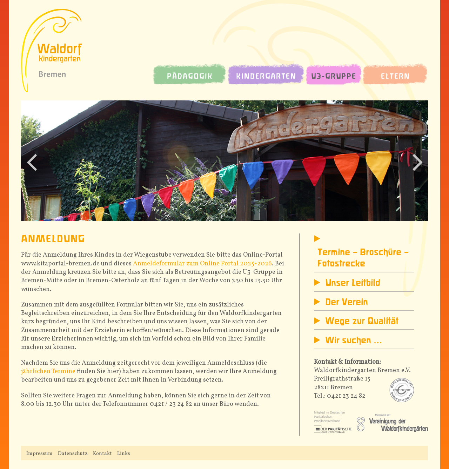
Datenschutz (73, 453)
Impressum (39, 453)
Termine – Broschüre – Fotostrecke (363, 258)
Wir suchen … (353, 341)
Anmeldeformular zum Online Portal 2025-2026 (202, 263)
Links (123, 453)
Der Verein (346, 302)
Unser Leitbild (352, 283)
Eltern (395, 76)
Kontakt (102, 453)
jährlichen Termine (48, 371)
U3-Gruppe (333, 76)
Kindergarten (266, 76)
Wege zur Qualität (361, 321)
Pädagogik (190, 76)
